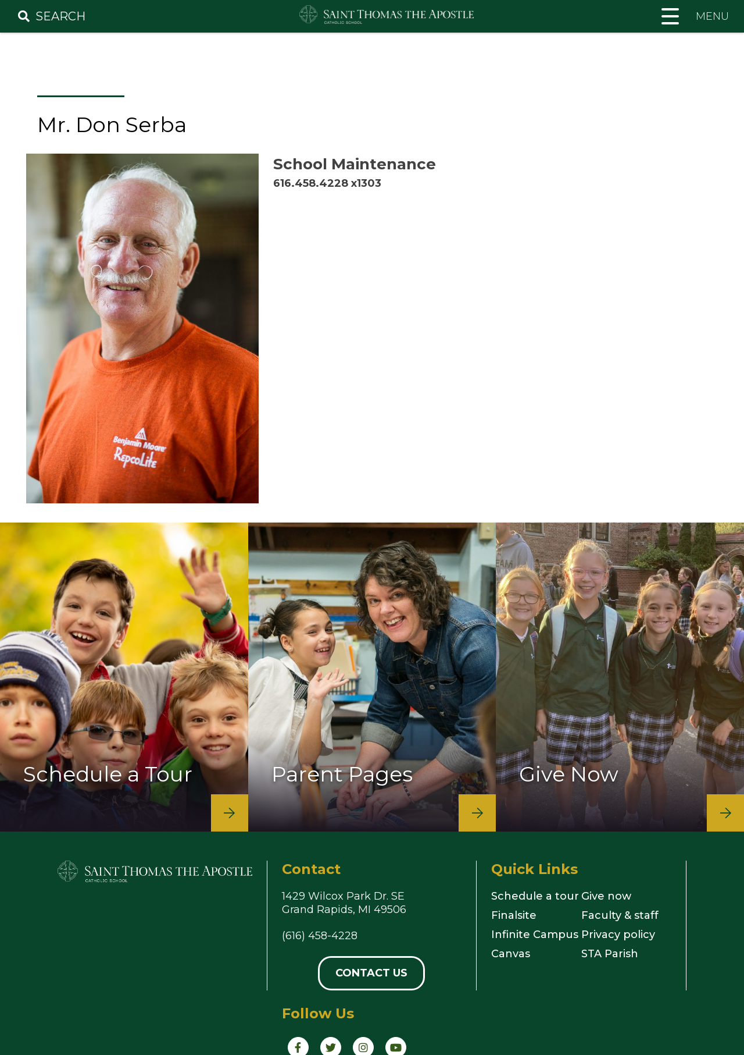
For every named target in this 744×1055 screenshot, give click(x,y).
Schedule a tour (535, 896)
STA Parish (609, 953)
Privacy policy (618, 934)
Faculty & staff (620, 915)
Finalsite (513, 915)
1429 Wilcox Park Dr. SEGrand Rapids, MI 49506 (344, 903)
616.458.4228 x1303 (327, 183)
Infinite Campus (534, 934)
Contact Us (371, 973)
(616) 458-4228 (319, 935)
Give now (606, 896)
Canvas (510, 953)
